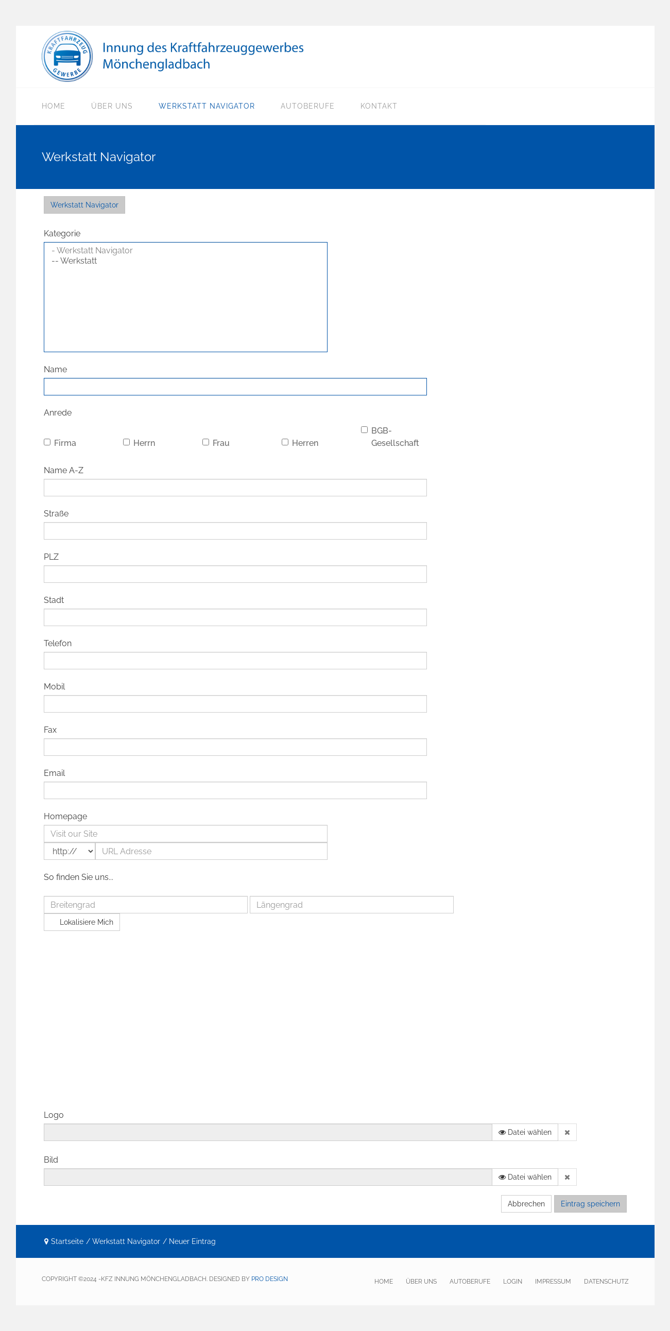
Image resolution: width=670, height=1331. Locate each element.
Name (55, 369)
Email (54, 773)
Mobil (54, 687)
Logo (54, 1115)
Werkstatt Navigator (207, 106)
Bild (51, 1160)
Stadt (54, 600)
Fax (50, 730)
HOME (383, 1281)
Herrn (139, 443)
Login (512, 1281)
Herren (300, 443)
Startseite (67, 1241)
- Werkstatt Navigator (185, 251)
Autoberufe (308, 106)
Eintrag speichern (590, 1204)
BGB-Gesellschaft (390, 437)
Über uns (112, 106)
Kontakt (379, 106)
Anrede (58, 413)
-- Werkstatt (185, 261)
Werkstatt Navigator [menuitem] (84, 205)
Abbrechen (526, 1204)
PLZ (51, 557)
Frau (216, 443)
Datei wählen (525, 1132)
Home (53, 106)
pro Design (269, 1279)
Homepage (65, 816)
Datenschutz (606, 1281)
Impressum (553, 1281)
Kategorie (62, 233)
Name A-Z (63, 470)
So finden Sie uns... (78, 877)
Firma (60, 443)
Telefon (58, 643)
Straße (56, 513)
